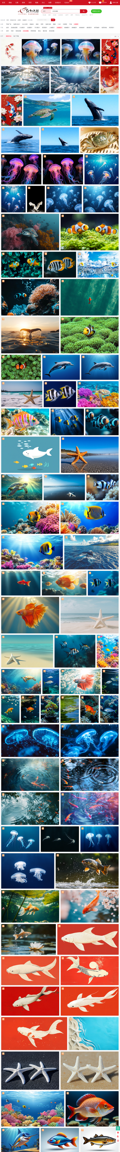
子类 (1, 27)
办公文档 (24, 24)
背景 (30, 2)
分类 (1, 24)
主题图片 (29, 27)
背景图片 (44, 27)
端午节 (91, 15)
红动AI (68, 1)
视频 (36, 2)
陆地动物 (18, 31)
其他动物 (51, 31)
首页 (3, 2)
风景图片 (111, 27)
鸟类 (12, 31)
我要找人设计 (96, 11)
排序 (1, 36)
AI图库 (19, 20)
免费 (49, 2)
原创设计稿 (13, 20)
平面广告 (8, 24)
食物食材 (81, 27)
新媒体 (32, 24)
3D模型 (65, 24)
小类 (1, 31)
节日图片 (37, 27)
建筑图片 (89, 27)
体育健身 (96, 27)
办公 (43, 2)
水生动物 (25, 31)
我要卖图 (118, 1128)
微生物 (45, 31)
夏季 (72, 15)
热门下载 (16, 36)
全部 (7, 27)
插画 (23, 2)
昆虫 (39, 31)
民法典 (44, 15)
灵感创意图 (14, 27)
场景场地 (104, 27)
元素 (16, 2)
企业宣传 (60, 15)
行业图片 (22, 27)
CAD (59, 24)
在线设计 (58, 2)
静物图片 (74, 27)
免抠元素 (48, 24)
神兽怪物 (33, 31)
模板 (10, 2)
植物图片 (67, 27)
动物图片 (24, 20)
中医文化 (77, 15)
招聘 (49, 15)
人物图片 (52, 27)
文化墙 (54, 15)
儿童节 (66, 15)
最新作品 (8, 36)
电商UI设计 (16, 24)
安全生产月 (84, 15)
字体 (70, 24)
